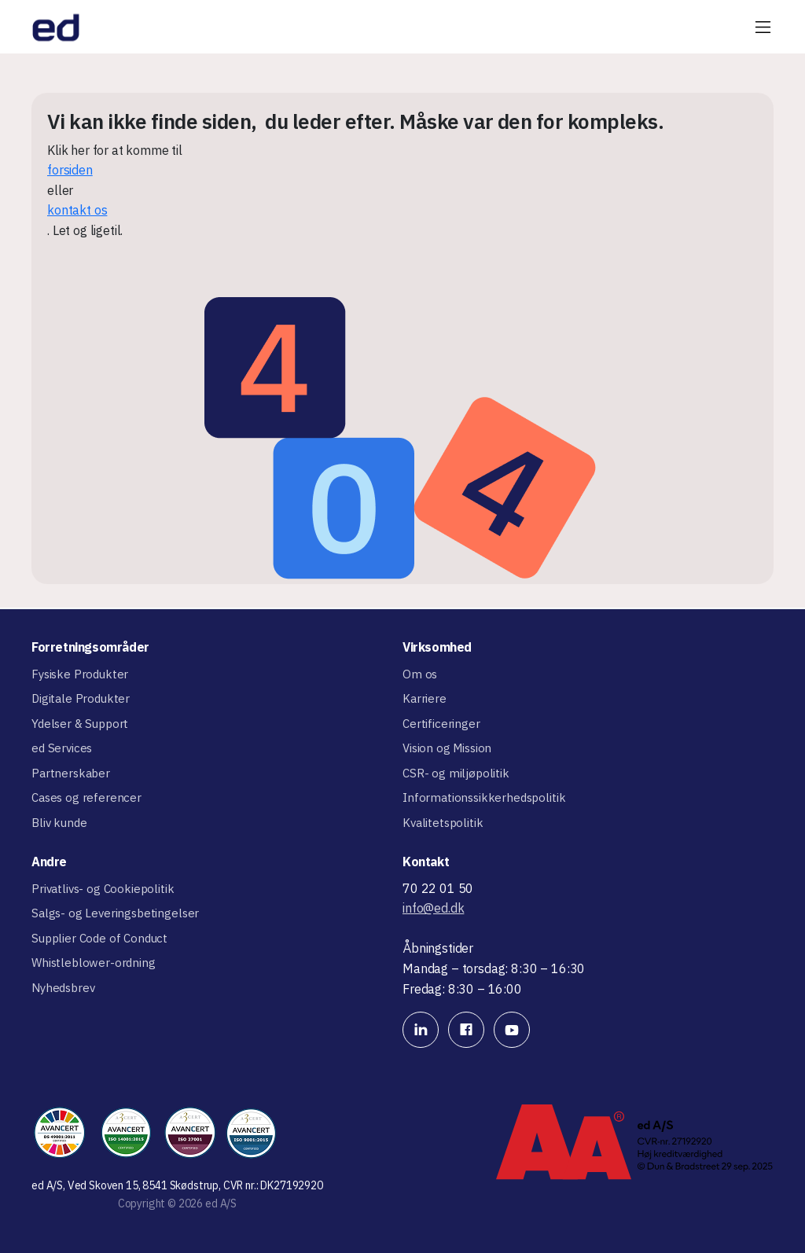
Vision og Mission (446, 747)
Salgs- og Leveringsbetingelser (115, 913)
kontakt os (77, 210)
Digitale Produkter (80, 698)
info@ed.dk (433, 908)
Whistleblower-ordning (93, 962)
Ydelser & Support (79, 723)
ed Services (61, 747)
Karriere (424, 698)
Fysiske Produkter (79, 674)
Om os (419, 674)
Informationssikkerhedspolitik (483, 797)
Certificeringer (441, 723)
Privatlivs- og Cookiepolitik (103, 888)
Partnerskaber (70, 773)
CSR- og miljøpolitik (455, 773)
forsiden (70, 170)
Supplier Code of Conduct (99, 938)
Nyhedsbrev (62, 987)
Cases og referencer (86, 797)
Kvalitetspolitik (442, 822)
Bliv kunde (58, 822)
